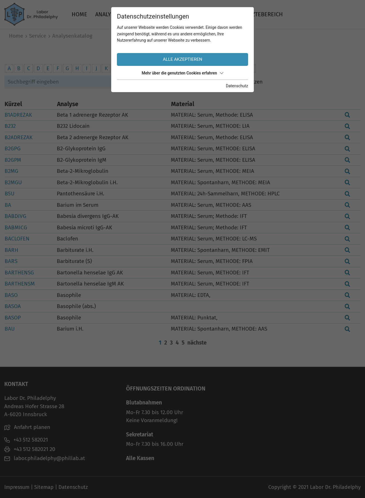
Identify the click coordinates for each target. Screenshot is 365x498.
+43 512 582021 (26, 439)
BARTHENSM (20, 283)
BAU (10, 328)
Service (143, 14)
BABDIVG (15, 216)
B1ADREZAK (18, 115)
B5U (10, 193)
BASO (11, 295)
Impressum (16, 487)
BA (8, 205)
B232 (10, 126)
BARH (11, 250)
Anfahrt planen (27, 427)
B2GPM (13, 160)
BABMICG (16, 227)
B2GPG (13, 148)
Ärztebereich (264, 14)
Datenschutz (73, 487)
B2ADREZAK (19, 137)
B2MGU (13, 182)
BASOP (13, 317)
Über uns (178, 14)
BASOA (13, 306)
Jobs (208, 14)
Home (79, 14)
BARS (11, 261)
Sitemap (44, 487)
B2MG (11, 171)
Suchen (177, 81)
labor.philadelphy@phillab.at (44, 458)
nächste (196, 342)
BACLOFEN (17, 238)
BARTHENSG (19, 272)
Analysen (108, 14)
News (230, 14)
